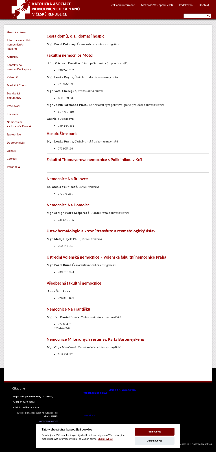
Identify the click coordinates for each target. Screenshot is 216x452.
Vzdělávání (13, 106)
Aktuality (12, 57)
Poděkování (186, 5)
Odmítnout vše (154, 440)
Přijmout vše (154, 431)
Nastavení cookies (202, 443)
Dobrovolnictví (16, 142)
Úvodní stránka (16, 32)
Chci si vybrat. (105, 438)
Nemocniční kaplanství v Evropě (19, 124)
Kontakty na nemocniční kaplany (19, 67)
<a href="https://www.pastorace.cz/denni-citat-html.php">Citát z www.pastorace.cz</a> (35, 416)
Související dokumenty (14, 96)
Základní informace (123, 5)
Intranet (13, 167)
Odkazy (11, 151)
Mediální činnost (17, 85)
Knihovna (13, 114)
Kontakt (204, 5)
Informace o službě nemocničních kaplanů (18, 44)
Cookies (12, 159)
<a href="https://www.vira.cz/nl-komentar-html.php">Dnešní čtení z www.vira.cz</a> (116, 401)
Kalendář (12, 77)
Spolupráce (14, 134)
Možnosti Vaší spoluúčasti (157, 5)
